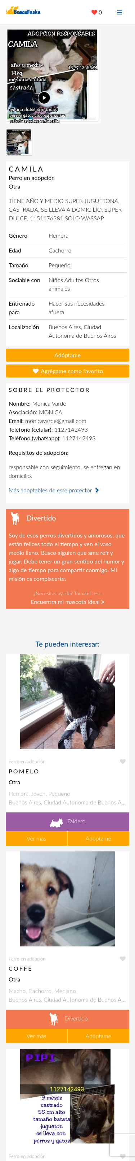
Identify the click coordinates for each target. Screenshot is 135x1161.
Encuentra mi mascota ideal (67, 601)
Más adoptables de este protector (55, 490)
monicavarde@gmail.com (55, 420)
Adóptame (67, 354)
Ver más (36, 838)
